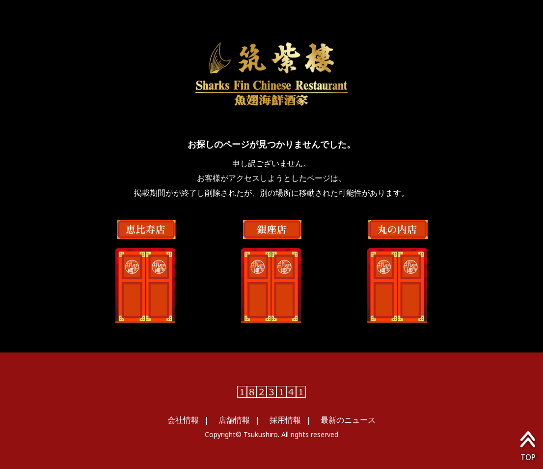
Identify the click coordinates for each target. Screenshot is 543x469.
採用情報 (285, 419)
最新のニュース (348, 419)
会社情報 (183, 419)
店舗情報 (234, 419)
